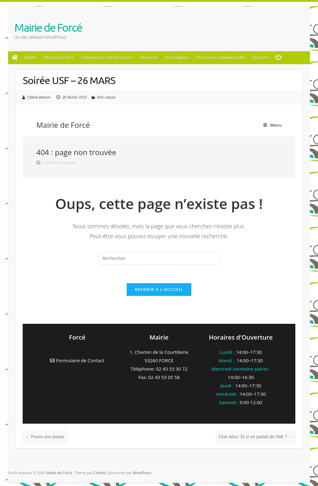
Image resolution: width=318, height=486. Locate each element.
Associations (177, 57)
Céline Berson (39, 97)
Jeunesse (148, 57)
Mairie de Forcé (48, 27)
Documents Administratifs (220, 57)
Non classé (106, 97)
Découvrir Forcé (59, 57)
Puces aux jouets (44, 436)
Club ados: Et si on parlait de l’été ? (256, 436)
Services (260, 57)
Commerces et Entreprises (107, 57)
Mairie (31, 57)
